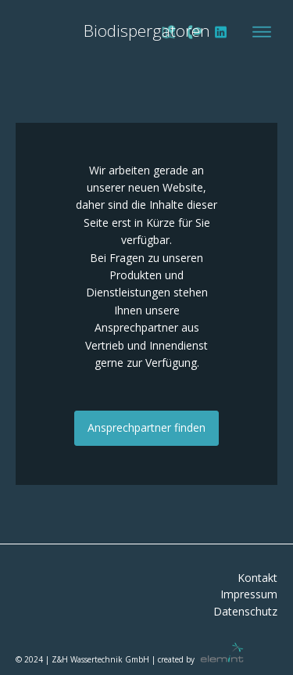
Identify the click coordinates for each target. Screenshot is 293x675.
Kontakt (257, 578)
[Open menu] (261, 32)
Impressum (248, 594)
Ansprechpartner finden (146, 427)
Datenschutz (245, 612)
